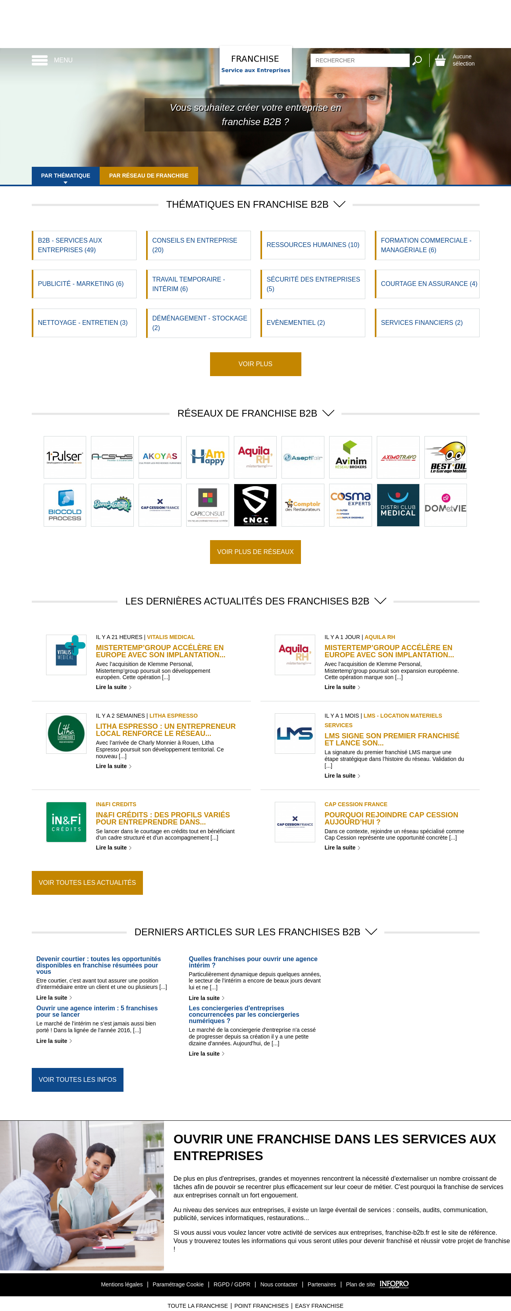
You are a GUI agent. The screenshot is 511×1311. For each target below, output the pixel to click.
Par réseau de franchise (149, 175)
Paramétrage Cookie (178, 1284)
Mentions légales (122, 1284)
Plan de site (360, 1284)
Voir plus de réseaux (255, 551)
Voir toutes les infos (78, 1079)
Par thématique (66, 175)
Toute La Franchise (198, 1306)
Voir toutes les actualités (87, 882)
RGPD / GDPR (232, 1284)
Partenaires (322, 1284)
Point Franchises (261, 1306)
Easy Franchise (319, 1306)
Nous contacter (279, 1284)
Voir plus (255, 364)
